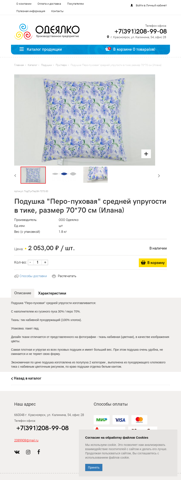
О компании (23, 3)
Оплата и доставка (49, 3)
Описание (22, 293)
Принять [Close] (94, 467)
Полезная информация (30, 11)
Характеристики (52, 293)
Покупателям (75, 3)
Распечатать (64, 276)
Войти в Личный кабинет (151, 5)
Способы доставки (30, 276)
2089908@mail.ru (26, 440)
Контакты (57, 11)
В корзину (156, 263)
